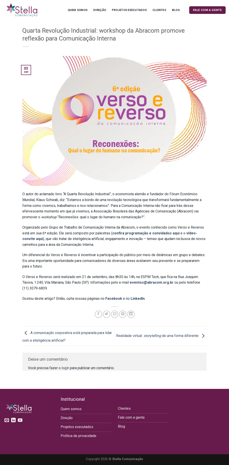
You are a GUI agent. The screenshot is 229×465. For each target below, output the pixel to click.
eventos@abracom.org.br (152, 282)
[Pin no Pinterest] (122, 314)
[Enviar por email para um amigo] (114, 314)
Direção (99, 10)
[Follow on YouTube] (20, 420)
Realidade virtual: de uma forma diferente (161, 336)
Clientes (159, 10)
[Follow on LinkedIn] (13, 420)
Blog (176, 10)
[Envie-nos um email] (6, 420)
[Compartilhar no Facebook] (98, 314)
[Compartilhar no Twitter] (106, 314)
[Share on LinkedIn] (131, 314)
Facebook (113, 298)
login (65, 368)
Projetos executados (129, 10)
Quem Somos (78, 10)
